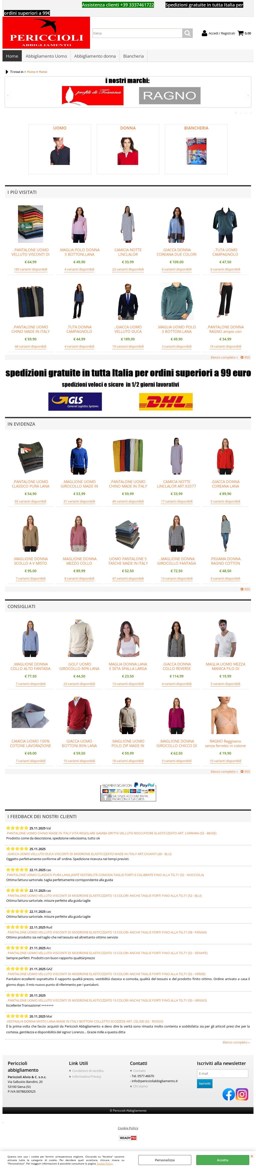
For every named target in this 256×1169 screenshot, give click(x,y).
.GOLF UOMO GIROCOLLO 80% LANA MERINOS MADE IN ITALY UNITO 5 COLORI (79, 672)
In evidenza (21, 425)
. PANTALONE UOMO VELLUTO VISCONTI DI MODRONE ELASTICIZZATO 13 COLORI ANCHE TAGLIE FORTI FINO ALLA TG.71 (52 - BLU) (104, 897)
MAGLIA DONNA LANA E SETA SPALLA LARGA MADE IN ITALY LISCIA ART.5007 (128, 672)
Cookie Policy (104, 1163)
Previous (8, 97)
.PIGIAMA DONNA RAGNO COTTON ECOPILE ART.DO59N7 (225, 565)
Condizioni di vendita (88, 1072)
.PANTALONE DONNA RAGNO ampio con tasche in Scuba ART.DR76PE (225, 335)
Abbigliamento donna (95, 57)
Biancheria (133, 57)
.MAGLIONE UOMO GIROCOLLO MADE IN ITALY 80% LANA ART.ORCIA (79, 490)
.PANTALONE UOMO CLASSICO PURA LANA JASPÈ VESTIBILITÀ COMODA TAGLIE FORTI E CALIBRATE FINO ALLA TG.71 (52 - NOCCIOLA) (105, 876)
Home (12, 57)
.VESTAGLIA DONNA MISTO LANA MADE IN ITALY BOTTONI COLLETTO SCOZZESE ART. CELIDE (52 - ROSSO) (84, 1022)
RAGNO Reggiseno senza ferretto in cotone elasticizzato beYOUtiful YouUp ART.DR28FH (225, 749)
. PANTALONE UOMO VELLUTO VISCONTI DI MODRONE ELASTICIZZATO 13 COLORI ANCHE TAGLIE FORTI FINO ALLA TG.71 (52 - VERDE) (106, 975)
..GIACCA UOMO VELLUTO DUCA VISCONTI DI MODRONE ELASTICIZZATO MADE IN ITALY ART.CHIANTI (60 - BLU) (89, 855)
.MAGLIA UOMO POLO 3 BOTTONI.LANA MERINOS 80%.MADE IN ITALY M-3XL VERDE (176, 335)
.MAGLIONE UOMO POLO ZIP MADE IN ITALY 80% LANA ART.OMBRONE (128, 749)
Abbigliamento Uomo (46, 57)
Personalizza (165, 1160)
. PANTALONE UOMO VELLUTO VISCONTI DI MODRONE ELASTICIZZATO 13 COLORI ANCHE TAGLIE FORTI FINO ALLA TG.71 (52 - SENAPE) (107, 954)
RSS (247, 358)
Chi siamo (140, 1087)
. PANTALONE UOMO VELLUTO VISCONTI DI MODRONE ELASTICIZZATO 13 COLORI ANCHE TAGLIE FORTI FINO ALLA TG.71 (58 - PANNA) (106, 933)
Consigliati (22, 608)
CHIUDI (252, 1156)
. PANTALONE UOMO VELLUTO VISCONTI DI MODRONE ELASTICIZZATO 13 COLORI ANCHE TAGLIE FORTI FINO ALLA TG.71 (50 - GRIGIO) (106, 1002)
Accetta (222, 1160)
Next (247, 97)
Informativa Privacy (86, 1077)
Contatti (139, 1072)
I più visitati (22, 193)
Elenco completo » (224, 358)
